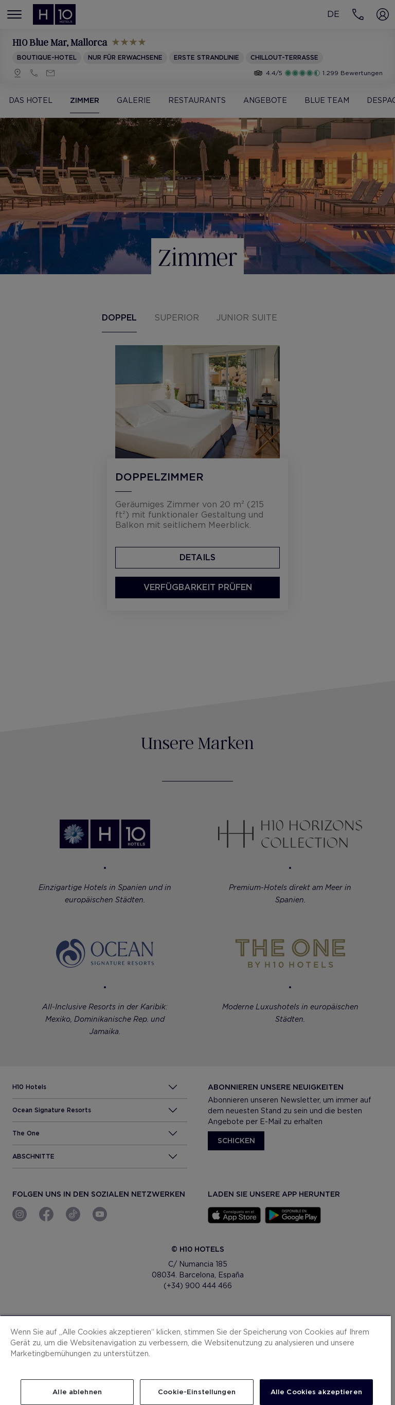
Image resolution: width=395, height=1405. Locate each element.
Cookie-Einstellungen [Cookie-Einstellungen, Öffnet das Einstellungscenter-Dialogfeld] (197, 1392)
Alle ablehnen (77, 1392)
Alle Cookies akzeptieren (316, 1392)
